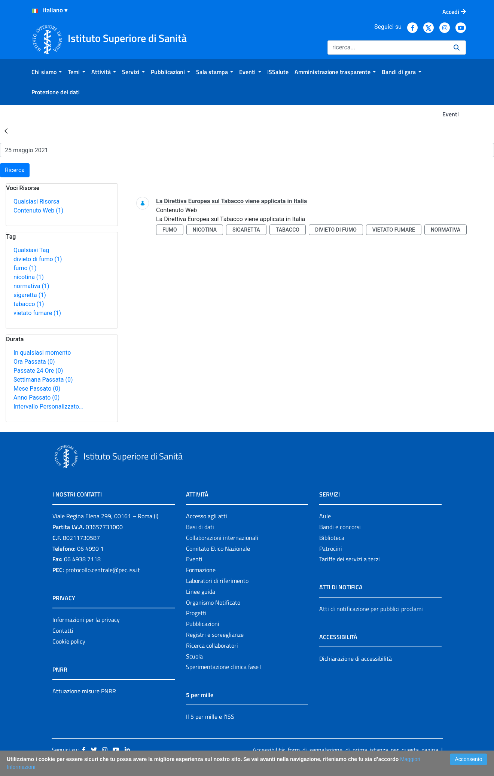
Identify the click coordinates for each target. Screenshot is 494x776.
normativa (31, 286)
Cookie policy (68, 641)
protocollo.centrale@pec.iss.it (102, 569)
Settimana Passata (43, 379)
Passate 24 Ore (38, 370)
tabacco (28, 304)
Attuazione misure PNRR (84, 691)
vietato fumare (37, 313)
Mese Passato (36, 388)
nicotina (28, 277)
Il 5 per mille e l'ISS (210, 716)
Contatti (62, 630)
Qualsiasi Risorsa (36, 201)
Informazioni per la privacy (86, 619)
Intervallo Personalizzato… (48, 406)
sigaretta (29, 295)
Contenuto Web (38, 210)
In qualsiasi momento (42, 352)
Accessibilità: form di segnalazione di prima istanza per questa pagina (345, 749)
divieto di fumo (37, 259)
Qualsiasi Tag (31, 250)
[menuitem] (46, 71)
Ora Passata (34, 361)
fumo (25, 268)
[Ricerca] (387, 47)
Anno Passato (36, 397)
